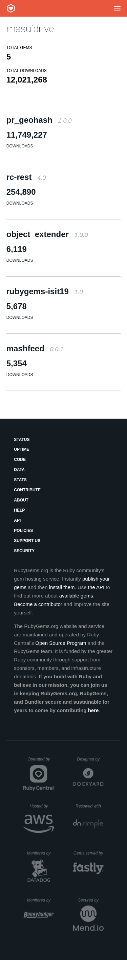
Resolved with (89, 806)
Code (20, 459)
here (93, 710)
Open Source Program (60, 643)
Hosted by (41, 806)
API (17, 520)
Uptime (21, 449)
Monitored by (40, 853)
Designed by (90, 759)
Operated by (40, 761)
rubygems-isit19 (44, 291)
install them (62, 587)
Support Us (27, 540)
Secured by (90, 900)
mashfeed (35, 348)
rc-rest (26, 177)
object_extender (47, 234)
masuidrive (30, 28)
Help (19, 510)
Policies (23, 530)
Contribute (27, 490)
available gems (76, 596)
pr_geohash (39, 119)
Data (19, 469)
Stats (20, 479)
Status (21, 439)
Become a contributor (38, 604)
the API (96, 587)
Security (24, 550)
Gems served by (88, 853)
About (21, 500)
